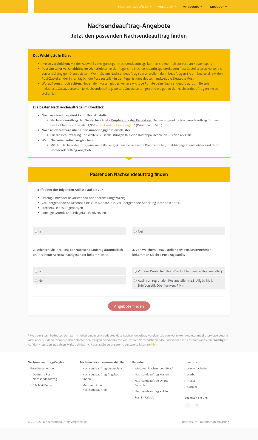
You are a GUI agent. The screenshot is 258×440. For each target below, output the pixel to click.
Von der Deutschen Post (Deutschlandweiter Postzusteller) (169, 279)
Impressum (189, 433)
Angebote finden (129, 317)
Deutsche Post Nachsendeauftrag (45, 388)
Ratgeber (218, 7)
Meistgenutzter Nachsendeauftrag (94, 399)
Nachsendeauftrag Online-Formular (152, 394)
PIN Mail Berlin (42, 397)
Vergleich (167, 7)
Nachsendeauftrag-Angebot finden (100, 388)
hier (154, 356)
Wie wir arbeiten (197, 380)
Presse (191, 392)
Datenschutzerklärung (214, 433)
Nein (139, 236)
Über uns (190, 374)
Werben (192, 386)
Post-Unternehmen (43, 380)
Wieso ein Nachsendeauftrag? (154, 380)
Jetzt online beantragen (126, 127)
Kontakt (192, 398)
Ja (38, 236)
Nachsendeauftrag (134, 7)
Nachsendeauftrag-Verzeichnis (102, 380)
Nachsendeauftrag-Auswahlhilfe (102, 374)
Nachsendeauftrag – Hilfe (151, 403)
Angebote (192, 7)
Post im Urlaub (144, 409)
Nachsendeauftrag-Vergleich (47, 374)
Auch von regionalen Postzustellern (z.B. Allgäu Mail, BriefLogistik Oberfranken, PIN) (175, 294)
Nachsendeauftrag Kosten (152, 386)
